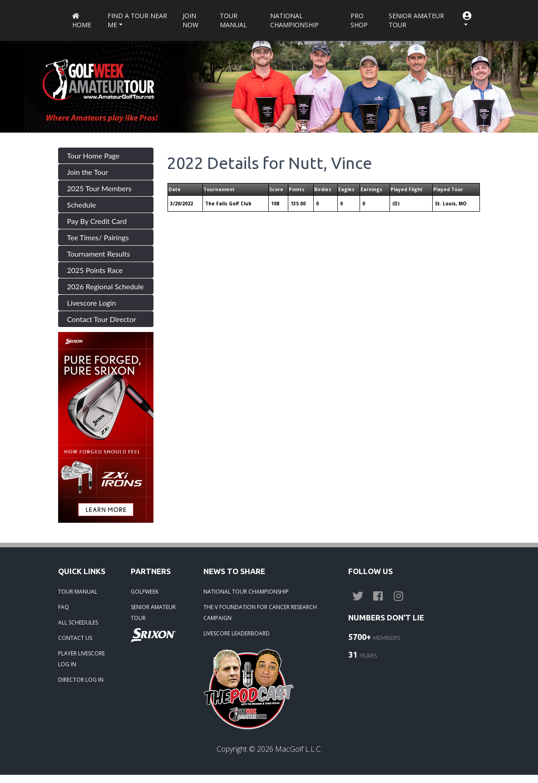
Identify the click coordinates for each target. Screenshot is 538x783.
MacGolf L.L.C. (298, 749)
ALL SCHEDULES (78, 622)
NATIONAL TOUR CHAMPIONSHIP (246, 591)
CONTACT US (75, 638)
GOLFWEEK (144, 591)
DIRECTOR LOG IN (81, 680)
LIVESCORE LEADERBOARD (236, 633)
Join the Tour (87, 172)
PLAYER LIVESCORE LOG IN (81, 658)
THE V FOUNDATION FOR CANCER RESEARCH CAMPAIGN (260, 612)
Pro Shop (359, 20)
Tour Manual (233, 20)
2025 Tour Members (99, 188)
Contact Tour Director (101, 319)
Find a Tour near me (137, 20)
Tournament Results (98, 253)
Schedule (81, 204)
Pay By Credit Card (97, 221)
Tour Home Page (93, 155)
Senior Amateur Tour (416, 20)
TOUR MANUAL (77, 591)
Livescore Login (91, 302)
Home (81, 21)
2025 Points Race (95, 270)
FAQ (63, 607)
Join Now (190, 20)
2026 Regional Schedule (105, 286)
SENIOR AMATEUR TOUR (153, 612)
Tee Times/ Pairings (98, 237)
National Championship (294, 20)
